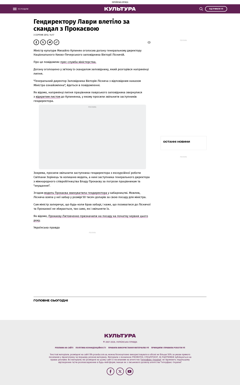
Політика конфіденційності (91, 348)
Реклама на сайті (64, 348)
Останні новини (176, 141)
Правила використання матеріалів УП (128, 348)
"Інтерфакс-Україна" (150, 359)
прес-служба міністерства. (78, 62)
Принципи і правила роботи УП (168, 348)
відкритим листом (48, 96)
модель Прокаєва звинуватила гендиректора (76, 193)
